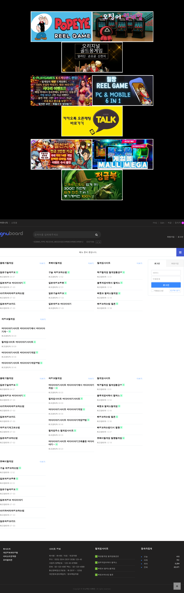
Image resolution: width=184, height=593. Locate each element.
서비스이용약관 (9, 556)
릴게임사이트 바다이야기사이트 (17, 341)
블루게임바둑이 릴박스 (108, 282)
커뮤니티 (4, 223)
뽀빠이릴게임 (55, 263)
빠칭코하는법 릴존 (106, 303)
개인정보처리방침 (10, 552)
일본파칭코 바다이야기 (11, 282)
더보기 (42, 263)
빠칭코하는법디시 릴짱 (108, 427)
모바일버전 (7, 560)
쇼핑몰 (14, 223)
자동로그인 (157, 290)
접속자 (179, 223)
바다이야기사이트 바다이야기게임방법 (21, 362)
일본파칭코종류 (56, 282)
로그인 (180, 236)
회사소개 (6, 549)
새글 (170, 223)
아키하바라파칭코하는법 (12, 293)
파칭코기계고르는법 (10, 427)
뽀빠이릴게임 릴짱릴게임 (109, 438)
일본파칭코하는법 (9, 438)
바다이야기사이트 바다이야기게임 (18, 352)
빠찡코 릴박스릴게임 (107, 293)
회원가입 (170, 236)
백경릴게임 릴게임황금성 (109, 272)
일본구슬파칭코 (7, 272)
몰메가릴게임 (6, 263)
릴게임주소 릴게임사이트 (60, 430)
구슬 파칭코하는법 (58, 272)
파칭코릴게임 (8, 319)
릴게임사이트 (103, 263)
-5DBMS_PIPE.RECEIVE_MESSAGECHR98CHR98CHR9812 (58, 241)
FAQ (155, 223)
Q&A (162, 223)
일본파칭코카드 (7, 303)
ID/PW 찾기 (175, 290)
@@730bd (90, 241)
